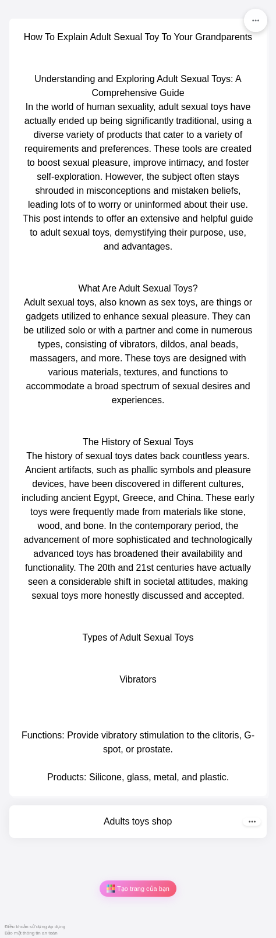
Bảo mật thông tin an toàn (31, 933)
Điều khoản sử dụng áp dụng (35, 926)
